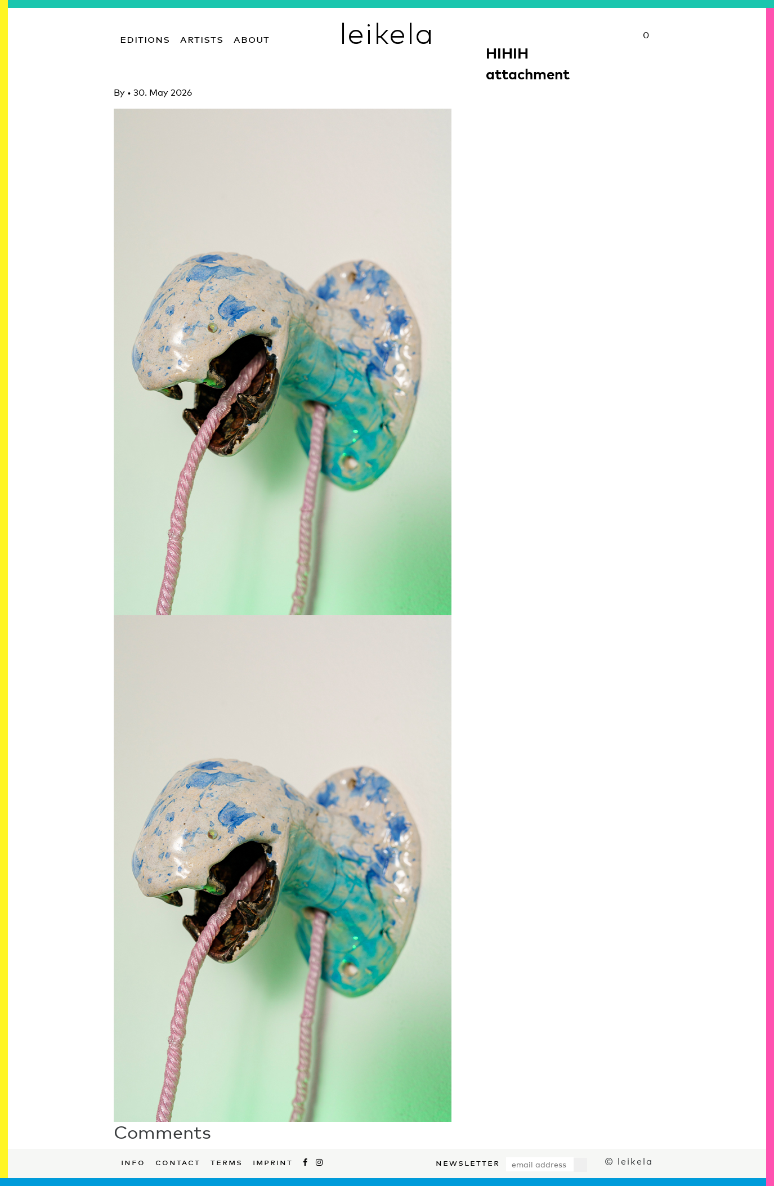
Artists (201, 38)
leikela (387, 32)
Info (133, 1161)
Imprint (273, 1161)
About (252, 38)
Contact (177, 1161)
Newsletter (468, 1162)
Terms (227, 1161)
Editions (145, 38)
